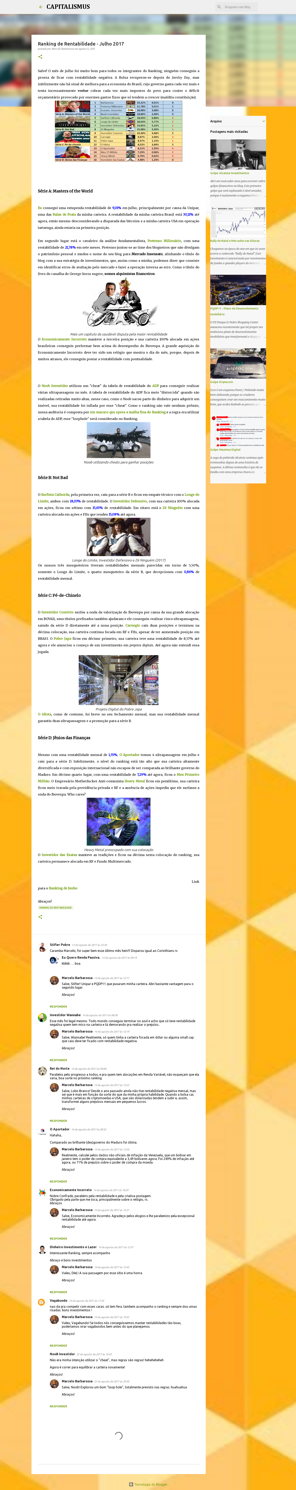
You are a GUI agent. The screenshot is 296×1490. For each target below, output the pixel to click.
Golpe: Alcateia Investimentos (229, 173)
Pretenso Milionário (164, 241)
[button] (40, 57)
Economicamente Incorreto (71, 1190)
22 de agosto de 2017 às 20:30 (111, 1381)
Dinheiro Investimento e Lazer (73, 1247)
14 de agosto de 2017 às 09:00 (88, 1068)
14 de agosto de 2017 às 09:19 (119, 957)
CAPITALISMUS (68, 7)
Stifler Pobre (60, 944)
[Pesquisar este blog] (237, 7)
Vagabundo (58, 1300)
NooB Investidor (62, 1354)
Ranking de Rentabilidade (55, 907)
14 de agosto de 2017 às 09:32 (88, 1129)
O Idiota (44, 714)
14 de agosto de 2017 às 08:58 (99, 1015)
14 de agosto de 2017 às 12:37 (115, 1247)
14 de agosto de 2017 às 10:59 (110, 1190)
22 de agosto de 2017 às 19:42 (94, 1354)
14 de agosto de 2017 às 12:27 (111, 1210)
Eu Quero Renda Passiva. (81, 957)
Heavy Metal (135, 781)
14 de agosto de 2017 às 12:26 (111, 1149)
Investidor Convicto (57, 612)
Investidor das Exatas (59, 855)
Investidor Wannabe (65, 1015)
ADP (155, 386)
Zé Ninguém (173, 508)
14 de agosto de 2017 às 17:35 (86, 1300)
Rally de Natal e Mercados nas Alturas (235, 240)
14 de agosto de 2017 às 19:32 (111, 1317)
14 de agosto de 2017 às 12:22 (111, 1085)
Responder (58, 1006)
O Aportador (129, 755)
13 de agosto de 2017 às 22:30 (89, 944)
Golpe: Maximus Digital (225, 449)
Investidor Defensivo (130, 501)
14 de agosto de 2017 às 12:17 (111, 978)
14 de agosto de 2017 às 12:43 (111, 1267)
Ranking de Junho (63, 888)
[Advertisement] (110, 173)
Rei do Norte (60, 1068)
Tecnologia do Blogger (148, 1484)
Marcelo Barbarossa (77, 978)
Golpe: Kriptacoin (221, 382)
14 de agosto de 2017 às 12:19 (111, 1031)
